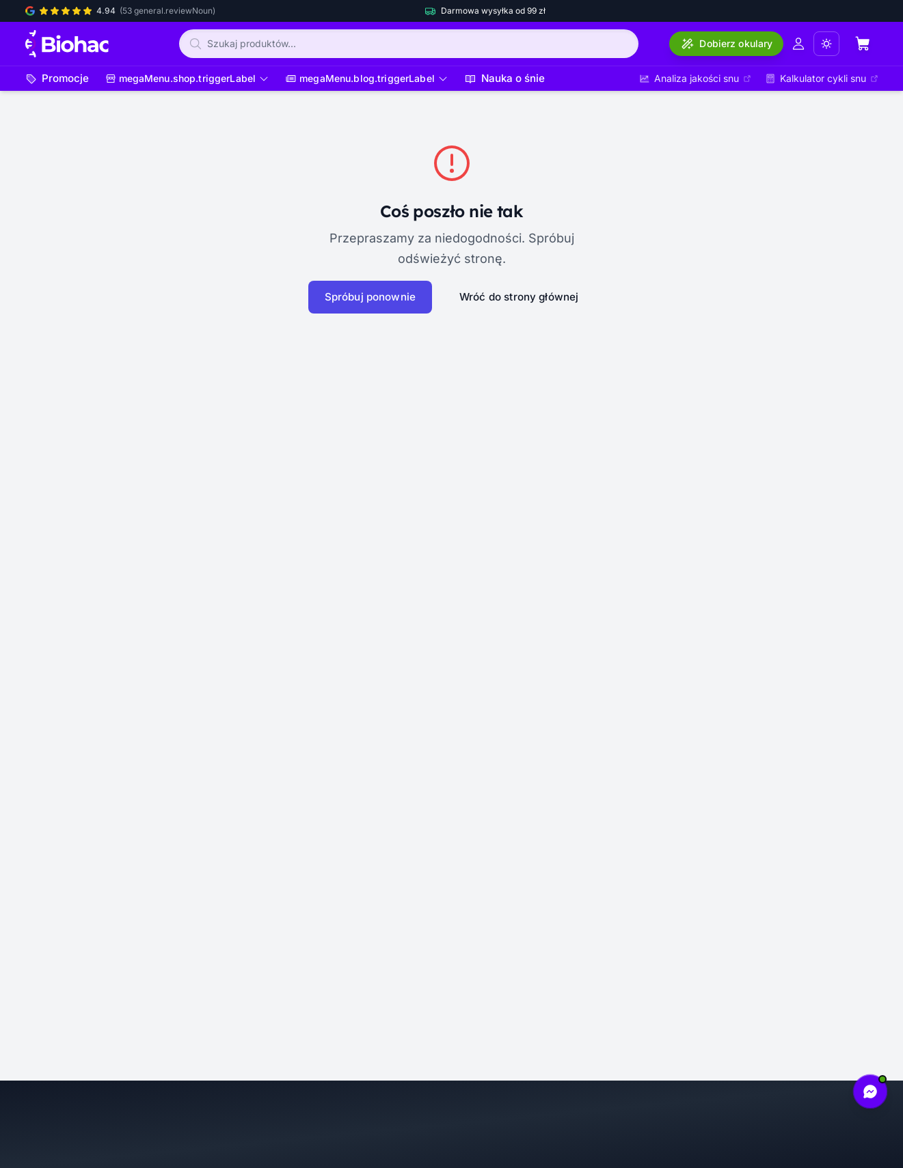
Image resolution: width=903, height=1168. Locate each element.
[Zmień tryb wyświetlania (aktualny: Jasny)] (826, 43)
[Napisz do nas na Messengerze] (870, 1091)
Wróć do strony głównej (519, 296)
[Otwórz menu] (187, 78)
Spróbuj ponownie (370, 296)
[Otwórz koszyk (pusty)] (863, 44)
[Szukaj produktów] (408, 43)
